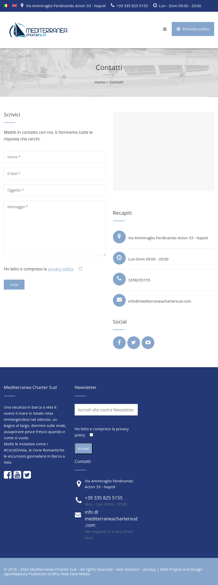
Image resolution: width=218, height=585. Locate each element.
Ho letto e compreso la (43, 269)
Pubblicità (37, 573)
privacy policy (61, 269)
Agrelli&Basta (16, 573)
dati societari (128, 569)
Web (65, 573)
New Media (80, 573)
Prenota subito (193, 28)
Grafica (53, 573)
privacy (149, 569)
